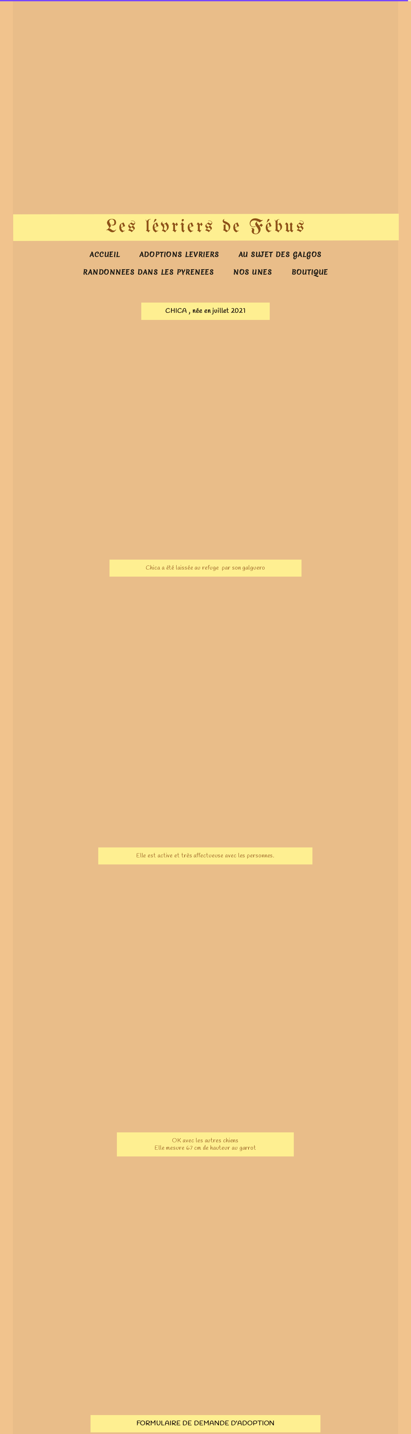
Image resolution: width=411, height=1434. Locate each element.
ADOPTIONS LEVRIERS (179, 254)
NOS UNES (252, 272)
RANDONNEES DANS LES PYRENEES (148, 272)
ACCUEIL (105, 254)
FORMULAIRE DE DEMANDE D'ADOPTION (205, 1423)
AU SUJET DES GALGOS (280, 254)
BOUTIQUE (310, 272)
